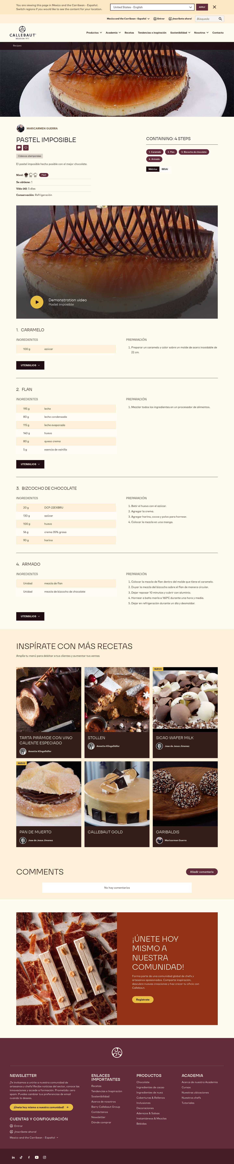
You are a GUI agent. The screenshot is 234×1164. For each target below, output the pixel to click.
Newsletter (98, 1117)
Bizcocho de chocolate (195, 152)
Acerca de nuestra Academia (200, 1082)
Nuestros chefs (191, 1097)
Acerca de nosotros (103, 1101)
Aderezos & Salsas (148, 1113)
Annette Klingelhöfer (39, 751)
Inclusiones (143, 1102)
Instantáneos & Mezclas (151, 1118)
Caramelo (156, 152)
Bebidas (141, 1123)
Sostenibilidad (100, 1096)
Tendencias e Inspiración (106, 1091)
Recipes (17, 45)
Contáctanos (99, 1112)
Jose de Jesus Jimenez (177, 746)
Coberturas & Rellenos (150, 1097)
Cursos (186, 1087)
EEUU (165, 169)
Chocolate (143, 1082)
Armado (155, 159)
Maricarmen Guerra (42, 128)
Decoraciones (145, 1108)
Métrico (153, 169)
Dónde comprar (101, 1122)
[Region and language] (152, 7)
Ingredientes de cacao (150, 1087)
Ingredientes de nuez (149, 1092)
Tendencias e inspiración (152, 32)
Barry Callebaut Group (105, 1106)
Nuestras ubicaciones (195, 1092)
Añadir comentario (202, 871)
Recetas (129, 32)
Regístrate (143, 999)
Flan (172, 152)
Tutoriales (188, 1102)
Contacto (218, 32)
